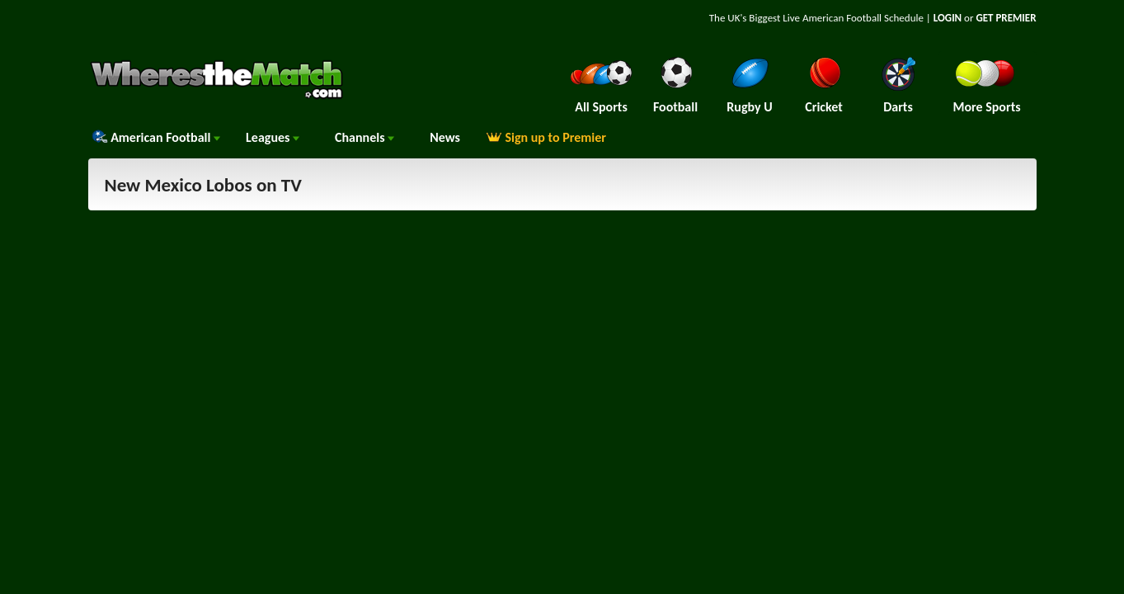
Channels (364, 137)
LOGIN (948, 18)
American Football (156, 137)
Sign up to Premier (546, 137)
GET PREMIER (1006, 18)
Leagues (272, 137)
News (445, 137)
